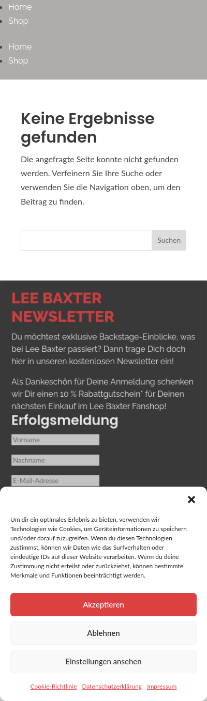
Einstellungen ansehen (103, 661)
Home (20, 7)
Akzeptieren (103, 604)
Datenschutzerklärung (112, 686)
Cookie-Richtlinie (54, 686)
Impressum (161, 686)
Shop (18, 21)
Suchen (169, 240)
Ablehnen (103, 632)
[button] (191, 499)
